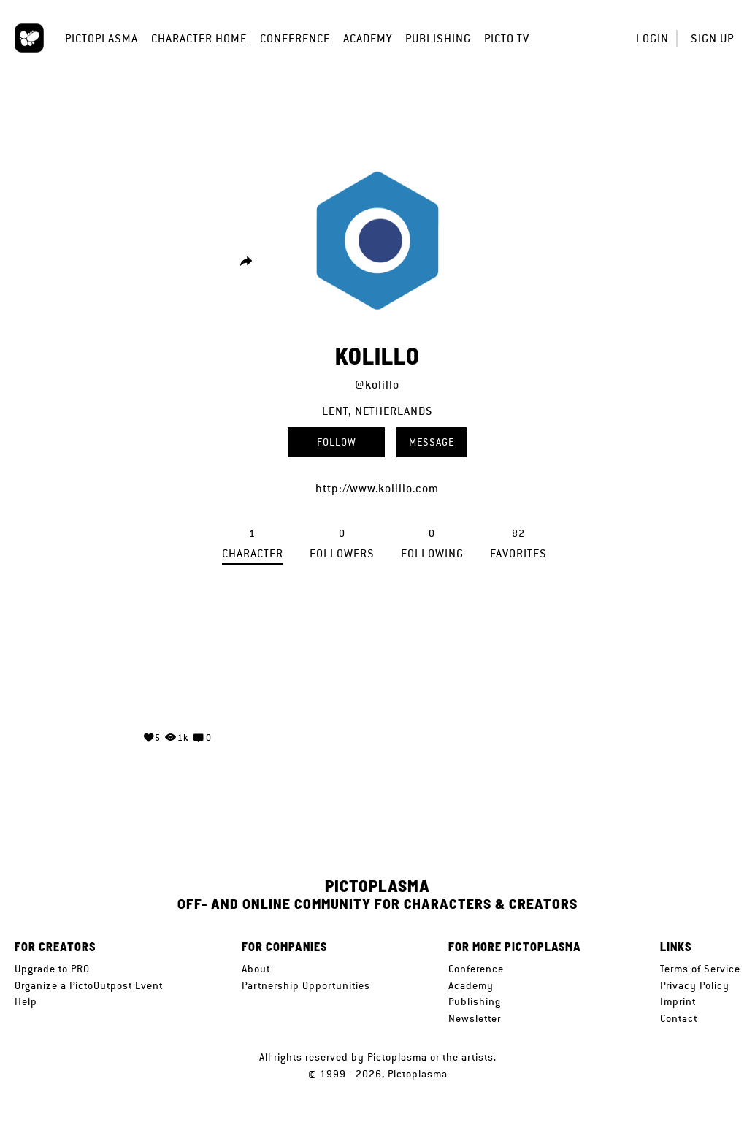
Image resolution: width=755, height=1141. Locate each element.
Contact (678, 1018)
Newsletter (474, 1018)
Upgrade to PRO (52, 968)
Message (431, 442)
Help (26, 1001)
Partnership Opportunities (306, 985)
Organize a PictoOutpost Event (89, 985)
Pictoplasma (101, 38)
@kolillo (377, 384)
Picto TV (506, 38)
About (256, 968)
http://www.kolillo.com (377, 488)
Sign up (712, 38)
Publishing (438, 38)
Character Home (199, 38)
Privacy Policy (694, 985)
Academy (367, 38)
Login (652, 38)
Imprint (678, 1001)
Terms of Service (700, 968)
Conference (295, 38)
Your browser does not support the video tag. (177, 664)
